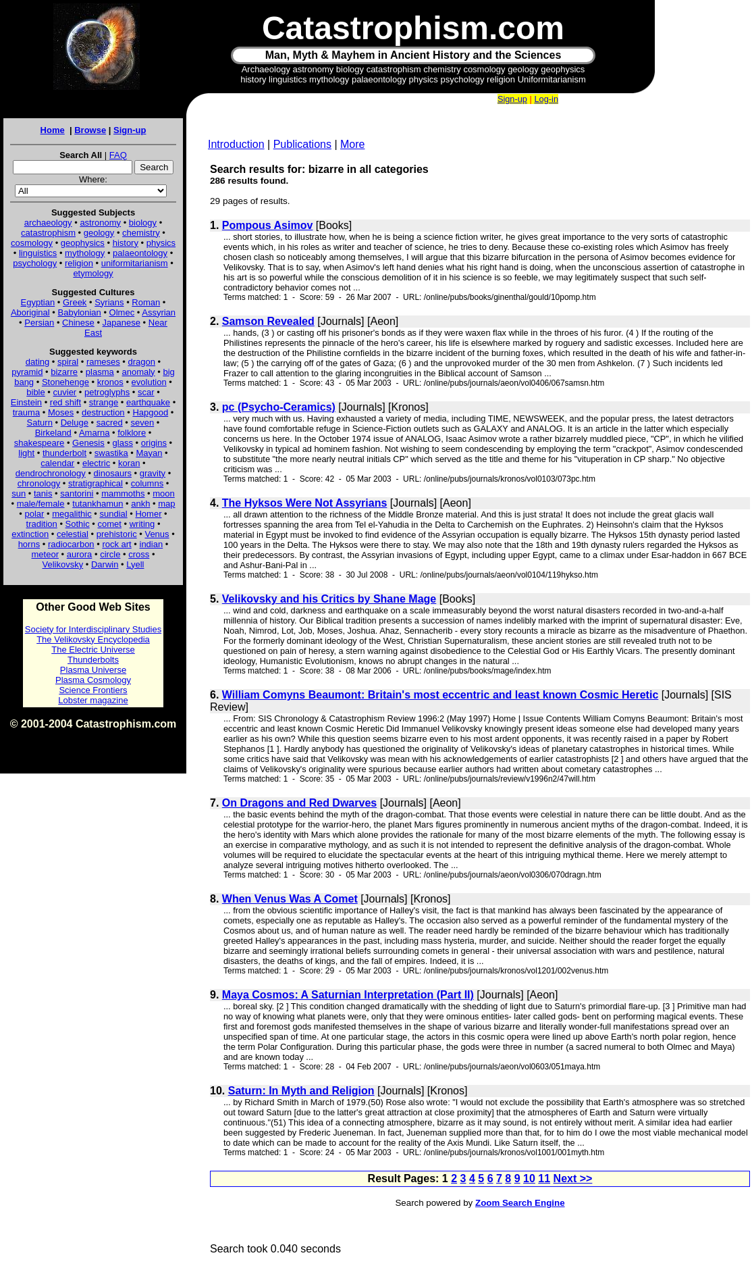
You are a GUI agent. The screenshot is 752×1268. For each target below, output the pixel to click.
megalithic (72, 514)
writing (142, 524)
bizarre (64, 372)
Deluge (74, 422)
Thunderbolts (93, 660)
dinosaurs (113, 473)
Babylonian (79, 312)
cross (138, 554)
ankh (140, 504)
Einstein (26, 402)
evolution (149, 382)
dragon (141, 362)
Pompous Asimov (267, 225)
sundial (114, 514)
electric (96, 463)
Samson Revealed (268, 321)
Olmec (122, 312)
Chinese (78, 323)
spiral (67, 362)
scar (146, 392)
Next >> (573, 1178)
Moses (61, 412)
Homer (148, 514)
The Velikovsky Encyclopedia (93, 639)
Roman (146, 302)
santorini (76, 493)
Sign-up (129, 130)
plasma (100, 372)
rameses (103, 362)
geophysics (83, 243)
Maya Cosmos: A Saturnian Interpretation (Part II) (348, 994)
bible (35, 392)
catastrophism (48, 233)
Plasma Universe (93, 670)
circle (110, 554)
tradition (41, 524)
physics (161, 243)
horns (29, 544)
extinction (30, 534)
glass (123, 443)
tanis (43, 493)
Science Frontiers (93, 690)
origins (154, 443)
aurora (79, 554)
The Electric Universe (93, 649)
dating (37, 362)
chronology (39, 483)
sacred (110, 422)
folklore (131, 433)
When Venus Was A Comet (290, 899)
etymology (93, 273)
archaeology (48, 223)
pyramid (27, 372)
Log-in (546, 99)
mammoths (122, 493)
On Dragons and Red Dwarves (299, 803)
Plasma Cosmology (93, 680)
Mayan (149, 453)
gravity (152, 473)
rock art (116, 544)
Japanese (121, 323)
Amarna (94, 433)
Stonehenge (65, 382)
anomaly (138, 372)
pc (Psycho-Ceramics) (278, 407)
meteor (45, 554)
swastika (111, 453)
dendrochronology (51, 473)
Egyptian (38, 302)
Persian (39, 323)
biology (143, 223)
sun (18, 493)
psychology (35, 263)
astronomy (100, 223)
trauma (26, 412)
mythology (85, 253)
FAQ (118, 155)
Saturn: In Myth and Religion (301, 1090)
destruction (103, 412)
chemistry (141, 233)
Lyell (135, 564)
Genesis (88, 443)
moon (164, 493)
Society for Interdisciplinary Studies (93, 629)
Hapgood (150, 412)
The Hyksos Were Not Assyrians (304, 503)
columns (147, 483)
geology (99, 233)
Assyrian (159, 312)
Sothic (77, 524)
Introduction (236, 144)
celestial (72, 534)
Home (53, 130)
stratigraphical (95, 483)
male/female (41, 504)
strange (103, 402)
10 (529, 1178)
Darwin (104, 564)
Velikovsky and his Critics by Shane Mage (329, 599)
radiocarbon (71, 544)
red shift (65, 402)
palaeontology (140, 253)
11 (544, 1178)
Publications (302, 144)
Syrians (109, 302)
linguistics (38, 253)
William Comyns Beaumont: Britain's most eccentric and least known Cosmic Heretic (440, 695)
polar (34, 514)
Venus (156, 534)
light (26, 453)
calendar (57, 463)
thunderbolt (64, 453)
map (166, 504)
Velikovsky (63, 564)
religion (79, 263)
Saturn (40, 422)
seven (143, 422)
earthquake (148, 402)
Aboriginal (30, 312)
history (125, 243)
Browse (90, 130)
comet (110, 524)
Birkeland (53, 433)
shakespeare (39, 443)
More (352, 144)
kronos (110, 382)
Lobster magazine (93, 700)
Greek (74, 302)
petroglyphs (107, 392)
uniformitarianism (134, 263)
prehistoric (117, 534)
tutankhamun (97, 504)
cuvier (65, 392)
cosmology (32, 243)
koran (129, 463)
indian (151, 544)
